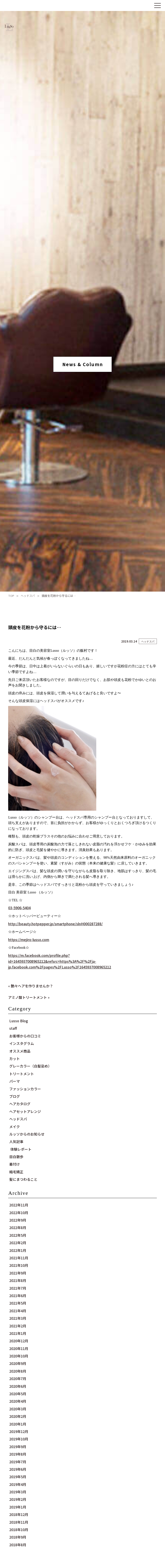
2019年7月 (17, 1461)
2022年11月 (18, 1205)
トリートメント (21, 1073)
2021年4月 (17, 1310)
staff (13, 1028)
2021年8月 (17, 1280)
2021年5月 (17, 1303)
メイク (14, 1126)
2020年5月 (17, 1393)
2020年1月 (17, 1424)
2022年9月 (17, 1220)
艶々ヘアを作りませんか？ (32, 985)
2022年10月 (18, 1212)
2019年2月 (17, 1499)
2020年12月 (18, 1340)
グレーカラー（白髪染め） (30, 1066)
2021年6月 (17, 1295)
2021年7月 (17, 1288)
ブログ (14, 1096)
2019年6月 (17, 1469)
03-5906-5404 (19, 907)
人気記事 (16, 1141)
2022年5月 (17, 1235)
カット (14, 1058)
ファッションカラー (25, 1088)
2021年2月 (17, 1325)
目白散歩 (16, 1156)
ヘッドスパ (28, 596)
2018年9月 (17, 1537)
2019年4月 (17, 1484)
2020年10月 (18, 1356)
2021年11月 (18, 1257)
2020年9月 (17, 1363)
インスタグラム (21, 1043)
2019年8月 (17, 1454)
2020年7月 (17, 1378)
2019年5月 (17, 1476)
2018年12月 (18, 1514)
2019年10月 (18, 1439)
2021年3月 (17, 1318)
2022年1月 (17, 1250)
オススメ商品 (19, 1051)
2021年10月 (18, 1265)
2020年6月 (17, 1386)
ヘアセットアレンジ (25, 1111)
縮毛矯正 (16, 1171)
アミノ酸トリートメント (27, 997)
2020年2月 (17, 1416)
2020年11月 (18, 1348)
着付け (14, 1164)
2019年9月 (17, 1446)
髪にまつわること (23, 1179)
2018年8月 (17, 1544)
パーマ (14, 1081)
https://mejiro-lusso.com (28, 939)
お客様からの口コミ (25, 1036)
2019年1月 (17, 1507)
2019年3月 (17, 1491)
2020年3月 (17, 1408)
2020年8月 (17, 1371)
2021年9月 (17, 1273)
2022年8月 (17, 1227)
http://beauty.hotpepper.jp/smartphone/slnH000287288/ (55, 923)
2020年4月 (17, 1401)
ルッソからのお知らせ (26, 1134)
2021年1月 (17, 1333)
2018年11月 (18, 1522)
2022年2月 (17, 1242)
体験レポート (21, 1149)
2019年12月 (18, 1431)
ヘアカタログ (19, 1103)
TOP (11, 596)
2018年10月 (18, 1529)
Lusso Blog (18, 1020)
